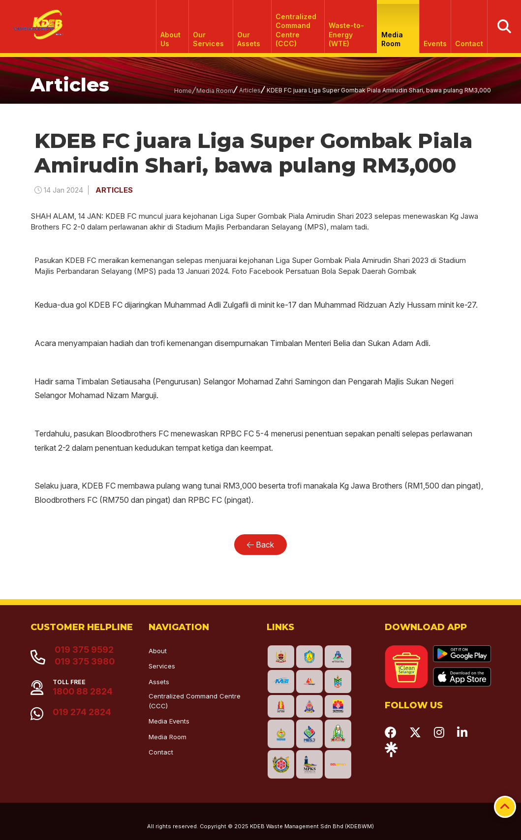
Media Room (392, 39)
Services (162, 666)
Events (435, 43)
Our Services (208, 39)
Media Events (169, 721)
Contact (469, 43)
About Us (171, 39)
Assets (159, 682)
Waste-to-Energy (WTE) (346, 34)
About (158, 651)
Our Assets (249, 39)
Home (183, 90)
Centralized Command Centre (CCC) (296, 30)
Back (260, 545)
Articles (250, 90)
